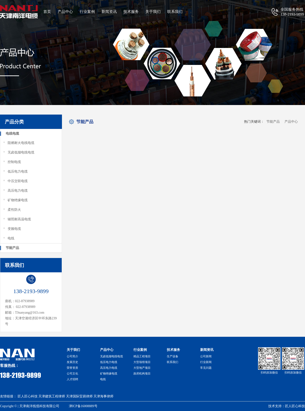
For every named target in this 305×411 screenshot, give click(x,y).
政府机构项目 (142, 373)
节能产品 (12, 248)
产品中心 (65, 12)
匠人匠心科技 (28, 396)
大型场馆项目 (142, 362)
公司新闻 (206, 356)
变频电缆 (12, 229)
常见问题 (206, 367)
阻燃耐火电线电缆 (18, 143)
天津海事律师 (103, 396)
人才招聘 (72, 379)
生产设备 (172, 356)
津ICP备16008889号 (83, 406)
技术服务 (131, 12)
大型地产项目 (142, 367)
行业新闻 (206, 362)
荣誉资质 (72, 367)
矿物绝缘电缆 (15, 200)
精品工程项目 (142, 356)
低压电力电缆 (15, 171)
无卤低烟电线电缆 (18, 152)
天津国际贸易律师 (79, 396)
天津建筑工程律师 (51, 396)
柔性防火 (12, 210)
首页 (47, 12)
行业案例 (87, 12)
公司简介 (72, 356)
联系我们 (175, 12)
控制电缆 (12, 162)
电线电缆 (12, 133)
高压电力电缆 (15, 190)
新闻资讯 (109, 12)
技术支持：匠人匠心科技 (286, 406)
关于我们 (153, 12)
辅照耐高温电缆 (17, 219)
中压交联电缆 (15, 181)
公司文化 (72, 373)
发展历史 (72, 362)
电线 (8, 238)
